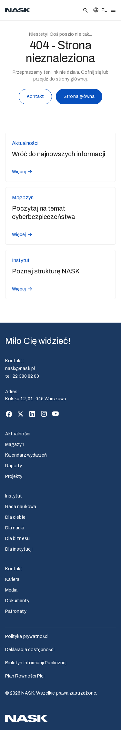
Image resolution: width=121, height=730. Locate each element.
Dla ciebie (15, 517)
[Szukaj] (85, 10)
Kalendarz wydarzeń (26, 455)
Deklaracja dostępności (30, 649)
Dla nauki (14, 528)
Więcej (22, 172)
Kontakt (35, 97)
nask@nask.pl (20, 368)
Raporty (13, 465)
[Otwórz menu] (113, 10)
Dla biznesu (17, 538)
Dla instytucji (19, 549)
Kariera (12, 579)
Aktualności (17, 433)
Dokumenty (17, 600)
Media (11, 590)
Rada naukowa (20, 506)
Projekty (14, 476)
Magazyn (15, 444)
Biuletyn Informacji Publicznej (35, 662)
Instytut (13, 496)
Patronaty (15, 611)
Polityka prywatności (26, 636)
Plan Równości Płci (25, 676)
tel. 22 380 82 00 (22, 376)
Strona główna (79, 97)
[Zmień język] (100, 10)
